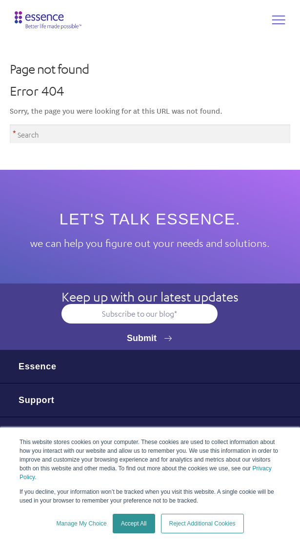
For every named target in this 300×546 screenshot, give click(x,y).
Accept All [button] (134, 523)
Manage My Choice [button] (81, 523)
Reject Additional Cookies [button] (202, 523)
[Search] (150, 133)
